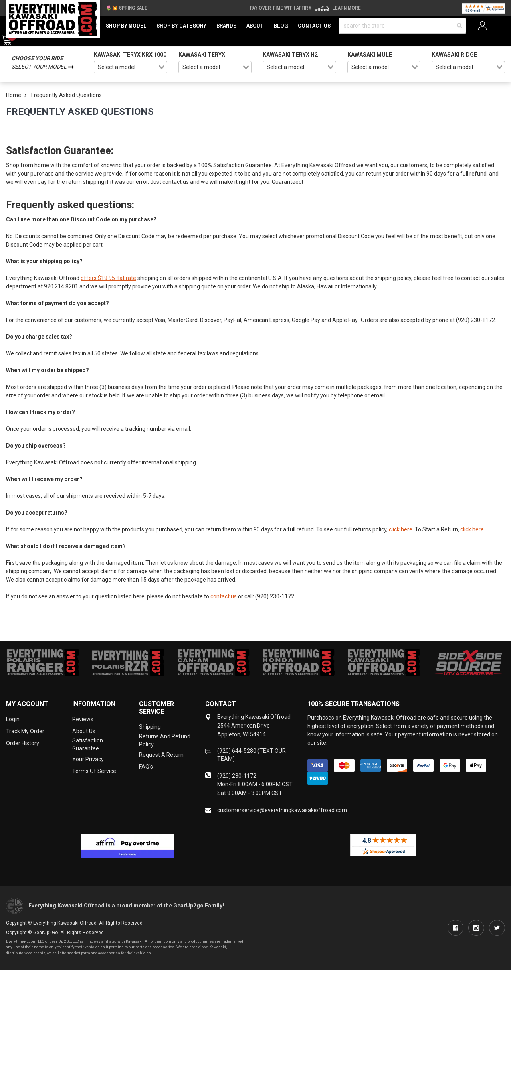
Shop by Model (126, 25)
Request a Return (161, 755)
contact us (223, 596)
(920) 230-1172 (236, 776)
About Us (83, 731)
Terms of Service (94, 771)
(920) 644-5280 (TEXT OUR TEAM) (251, 755)
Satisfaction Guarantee (87, 744)
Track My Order (25, 731)
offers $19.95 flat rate (108, 278)
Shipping (150, 727)
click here (400, 529)
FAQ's (146, 766)
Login (13, 719)
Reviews (82, 719)
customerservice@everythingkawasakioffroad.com (282, 810)
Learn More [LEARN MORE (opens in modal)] (346, 8)
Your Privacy (88, 759)
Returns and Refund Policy (164, 740)
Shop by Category (181, 25)
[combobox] (130, 67)
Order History (22, 743)
